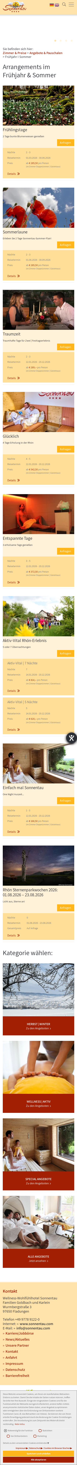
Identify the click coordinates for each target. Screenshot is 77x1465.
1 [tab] (55, 40)
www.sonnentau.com (36, 1323)
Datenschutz (35, 1448)
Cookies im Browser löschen (57, 1448)
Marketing (42, 1436)
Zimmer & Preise (14, 53)
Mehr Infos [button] (20, 1424)
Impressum (21, 1448)
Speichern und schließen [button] (38, 1453)
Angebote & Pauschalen (45, 53)
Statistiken (47, 1430)
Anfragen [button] (65, 143)
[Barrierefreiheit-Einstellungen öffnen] (71, 737)
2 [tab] (61, 41)
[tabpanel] (38, 29)
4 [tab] (72, 41)
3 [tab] (66, 41)
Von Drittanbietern (19, 1436)
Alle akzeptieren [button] (38, 1459)
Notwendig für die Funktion (20, 1430)
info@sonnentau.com (33, 1328)
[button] (38, 163)
